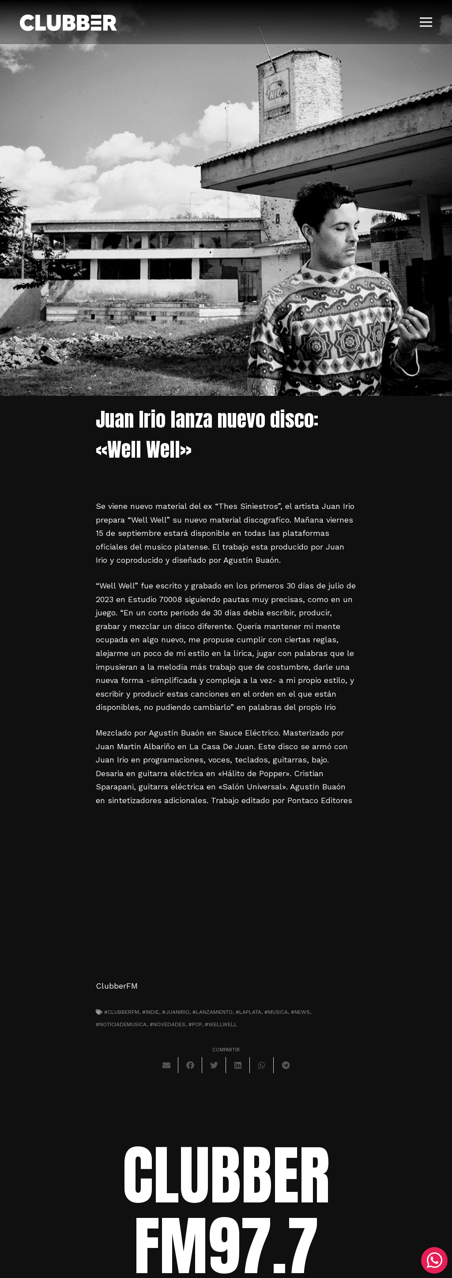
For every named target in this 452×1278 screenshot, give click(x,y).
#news (300, 1012)
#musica (276, 1012)
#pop (195, 1024)
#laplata (248, 1012)
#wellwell (221, 1024)
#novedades (167, 1024)
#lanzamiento (212, 1012)
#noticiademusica (121, 1024)
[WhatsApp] (434, 1260)
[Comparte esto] (190, 1065)
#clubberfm (121, 1012)
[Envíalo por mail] (166, 1065)
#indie (150, 1012)
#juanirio (175, 1012)
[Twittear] (214, 1065)
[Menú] (426, 22)
